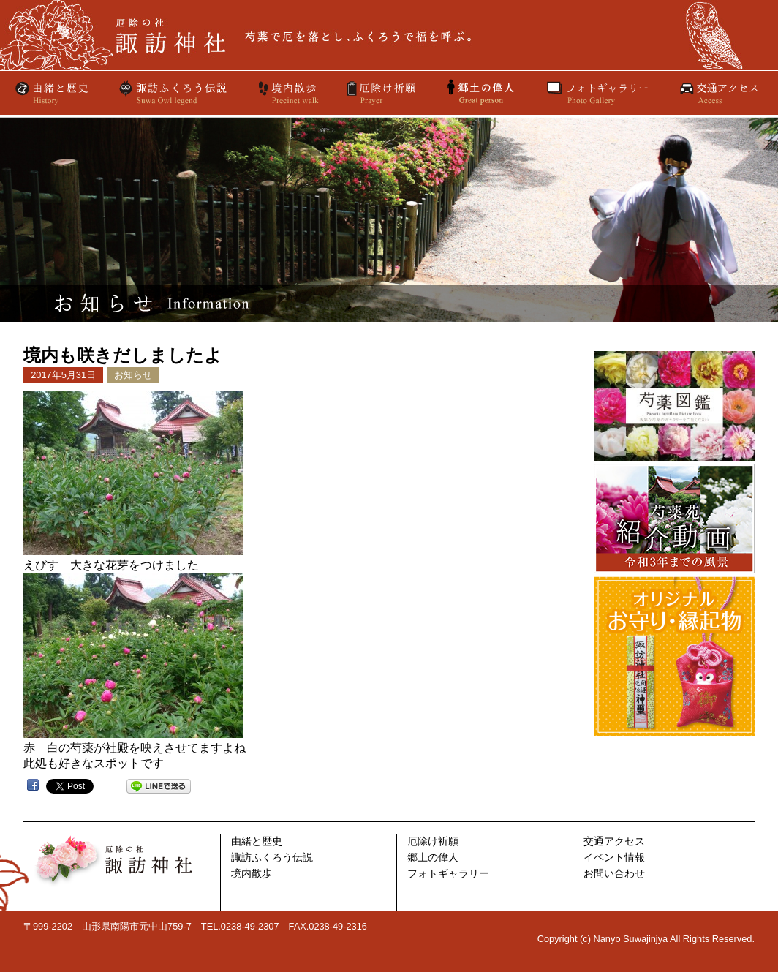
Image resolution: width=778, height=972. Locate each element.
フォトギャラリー (597, 93)
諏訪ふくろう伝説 (173, 93)
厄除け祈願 (382, 93)
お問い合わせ (614, 873)
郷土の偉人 (432, 857)
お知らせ (133, 374)
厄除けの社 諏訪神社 (389, 35)
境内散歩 (287, 93)
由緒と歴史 (52, 93)
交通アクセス (718, 93)
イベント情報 (614, 857)
